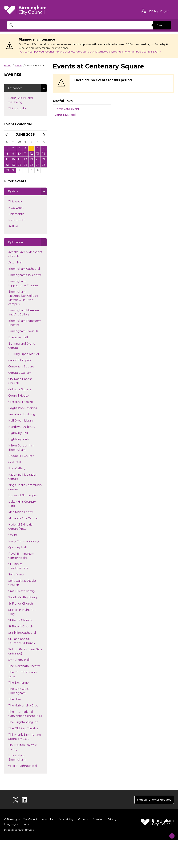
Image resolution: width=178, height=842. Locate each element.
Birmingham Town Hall (24, 333)
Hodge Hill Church (21, 458)
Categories (15, 88)
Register (165, 11)
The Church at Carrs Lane (22, 676)
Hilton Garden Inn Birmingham (21, 450)
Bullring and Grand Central (21, 348)
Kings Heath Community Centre (25, 489)
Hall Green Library (21, 423)
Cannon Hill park (20, 362)
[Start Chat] (170, 834)
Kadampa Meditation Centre (22, 479)
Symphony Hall (19, 662)
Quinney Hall (17, 549)
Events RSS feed (64, 114)
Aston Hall (15, 264)
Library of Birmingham (23, 497)
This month (16, 215)
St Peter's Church (20, 628)
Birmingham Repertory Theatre (24, 325)
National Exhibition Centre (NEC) (21, 529)
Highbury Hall (18, 435)
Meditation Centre (21, 514)
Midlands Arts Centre (23, 520)
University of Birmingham (17, 760)
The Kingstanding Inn (23, 724)
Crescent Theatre (20, 404)
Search (161, 25)
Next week (15, 209)
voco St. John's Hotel (22, 768)
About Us (47, 821)
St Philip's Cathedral (22, 635)
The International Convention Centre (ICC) (25, 716)
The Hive (14, 701)
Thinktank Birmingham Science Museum (24, 739)
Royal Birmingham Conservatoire (21, 558)
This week (15, 203)
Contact (82, 821)
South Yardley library (23, 599)
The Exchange (18, 685)
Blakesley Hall (18, 339)
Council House (18, 398)
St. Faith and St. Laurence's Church (21, 643)
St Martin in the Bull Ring (22, 614)
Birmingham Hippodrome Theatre (23, 285)
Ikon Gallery (16, 470)
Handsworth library (21, 429)
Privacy (111, 821)
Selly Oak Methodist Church (22, 585)
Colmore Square (19, 391)
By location (16, 244)
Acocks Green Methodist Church (25, 256)
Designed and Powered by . (19, 832)
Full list (13, 228)
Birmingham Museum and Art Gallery (23, 314)
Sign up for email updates (153, 801)
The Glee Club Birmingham (18, 693)
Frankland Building (21, 416)
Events (18, 65)
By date (13, 193)
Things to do (23, 109)
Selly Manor (16, 576)
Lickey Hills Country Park (22, 506)
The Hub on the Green (24, 707)
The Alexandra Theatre (24, 668)
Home (7, 65)
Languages (11, 826)
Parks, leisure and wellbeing (21, 101)
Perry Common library (23, 543)
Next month (16, 221)
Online (13, 537)
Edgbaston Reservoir (22, 410)
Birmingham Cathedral (24, 271)
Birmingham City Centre (25, 277)
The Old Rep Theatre (23, 730)
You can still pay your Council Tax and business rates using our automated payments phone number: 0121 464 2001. (89, 51)
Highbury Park (18, 441)
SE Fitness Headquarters (18, 568)
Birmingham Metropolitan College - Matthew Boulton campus (24, 299)
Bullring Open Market (23, 356)
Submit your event (66, 109)
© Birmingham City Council (20, 821)
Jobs (25, 826)
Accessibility (65, 821)
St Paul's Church (20, 622)
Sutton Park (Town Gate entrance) (25, 653)
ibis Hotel (14, 464)
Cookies (97, 821)
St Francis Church (20, 606)
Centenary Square (21, 368)
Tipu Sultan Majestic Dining (22, 749)
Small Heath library (21, 593)
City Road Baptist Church (20, 383)
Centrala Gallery (19, 375)
